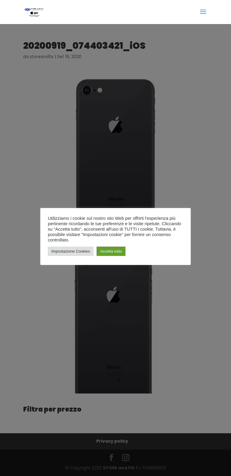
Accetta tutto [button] (111, 251)
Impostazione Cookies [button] (70, 251)
